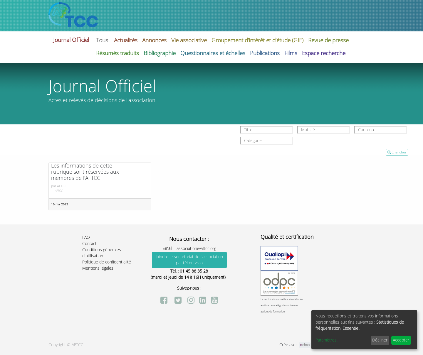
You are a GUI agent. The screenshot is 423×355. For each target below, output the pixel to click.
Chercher (397, 152)
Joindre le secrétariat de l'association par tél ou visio (189, 260)
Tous (102, 40)
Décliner (379, 340)
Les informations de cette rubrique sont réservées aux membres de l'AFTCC (85, 172)
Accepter (401, 340)
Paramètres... (327, 340)
